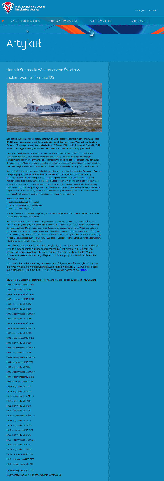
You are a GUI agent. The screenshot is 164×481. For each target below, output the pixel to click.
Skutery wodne (101, 21)
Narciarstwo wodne (63, 21)
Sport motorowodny (25, 21)
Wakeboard (139, 21)
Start (3, 21)
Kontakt (153, 11)
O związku (140, 11)
